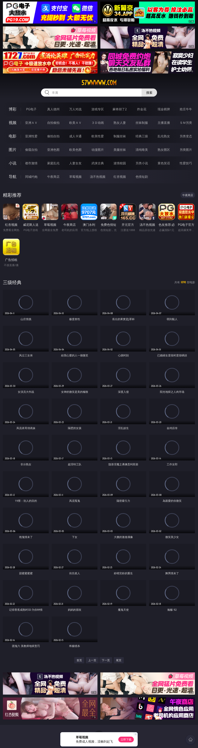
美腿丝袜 (120, 150)
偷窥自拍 (31, 150)
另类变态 (186, 136)
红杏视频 (120, 177)
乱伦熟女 (164, 136)
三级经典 (12, 282)
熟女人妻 (120, 123)
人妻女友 (75, 163)
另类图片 (186, 150)
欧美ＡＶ (75, 123)
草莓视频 (75, 177)
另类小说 (142, 163)
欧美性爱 (97, 136)
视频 (12, 122)
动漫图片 (97, 150)
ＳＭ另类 (186, 123)
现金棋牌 (164, 109)
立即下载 (126, 739)
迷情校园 (120, 163)
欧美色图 (75, 150)
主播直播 (164, 123)
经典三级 (142, 136)
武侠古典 (97, 163)
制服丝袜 (120, 136)
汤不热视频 (97, 177)
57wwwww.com (99, 83)
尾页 (118, 660)
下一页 (106, 660)
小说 (12, 163)
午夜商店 (53, 177)
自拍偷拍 (53, 123)
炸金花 (141, 109)
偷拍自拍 (53, 136)
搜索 (149, 92)
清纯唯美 (142, 150)
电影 (12, 136)
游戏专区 (97, 109)
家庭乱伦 (53, 163)
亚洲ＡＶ (31, 123)
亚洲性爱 (31, 136)
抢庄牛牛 (186, 109)
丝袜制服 (142, 123)
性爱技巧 (186, 163)
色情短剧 (142, 177)
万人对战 (75, 109)
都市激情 (31, 163)
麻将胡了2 (120, 109)
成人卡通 (75, 136)
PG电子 (31, 109)
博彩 (12, 109)
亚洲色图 (53, 150)
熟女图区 (164, 150)
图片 (12, 149)
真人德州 (53, 109)
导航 (12, 176)
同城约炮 (31, 177)
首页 (79, 660)
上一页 (92, 660)
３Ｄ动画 (97, 123)
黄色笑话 (164, 163)
